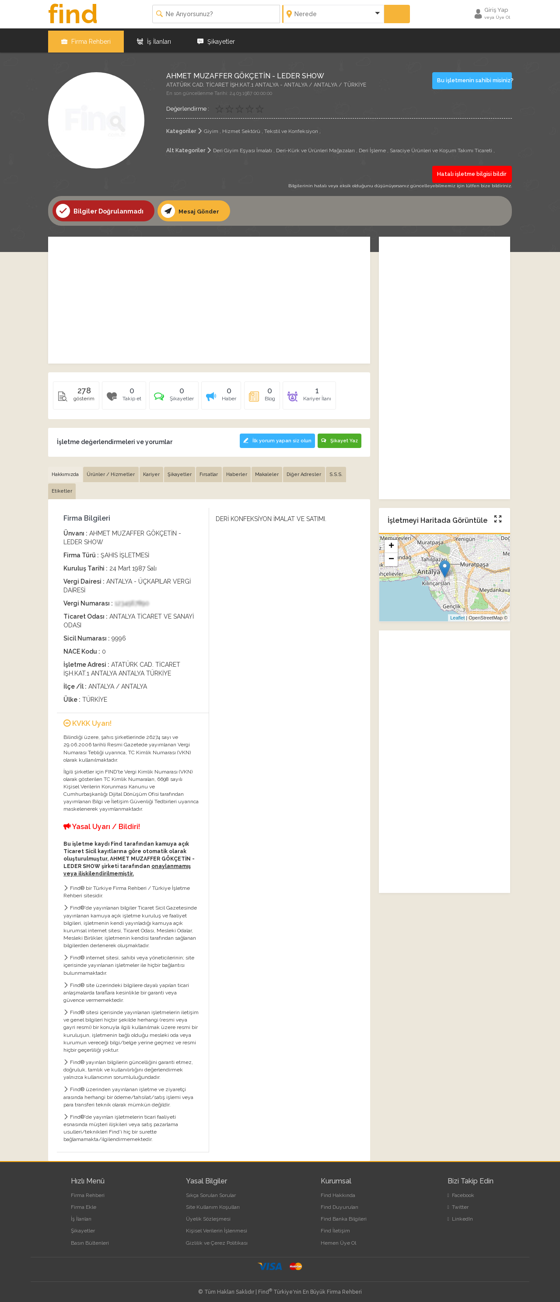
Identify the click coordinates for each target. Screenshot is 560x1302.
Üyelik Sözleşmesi (208, 1216)
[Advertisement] (209, 298)
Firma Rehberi (86, 39)
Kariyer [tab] (153, 472)
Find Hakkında (338, 1193)
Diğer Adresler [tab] (309, 472)
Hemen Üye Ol (338, 1240)
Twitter (458, 1204)
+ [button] (391, 544)
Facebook (461, 1193)
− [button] (391, 557)
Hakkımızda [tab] (65, 472)
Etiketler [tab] (62, 488)
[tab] (176, 396)
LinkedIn (460, 1216)
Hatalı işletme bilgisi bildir (472, 171)
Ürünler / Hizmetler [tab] (112, 472)
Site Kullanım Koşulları (213, 1204)
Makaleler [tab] (272, 472)
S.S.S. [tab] (342, 472)
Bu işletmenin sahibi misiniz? (474, 78)
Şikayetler (216, 39)
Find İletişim (335, 1228)
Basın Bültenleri (90, 1240)
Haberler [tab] (240, 472)
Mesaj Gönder (191, 209)
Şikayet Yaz (339, 438)
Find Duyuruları (339, 1204)
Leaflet (457, 615)
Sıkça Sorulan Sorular (211, 1193)
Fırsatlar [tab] (212, 472)
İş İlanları (154, 39)
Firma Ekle (83, 1204)
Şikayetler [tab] (182, 472)
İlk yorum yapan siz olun (274, 438)
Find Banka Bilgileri (344, 1216)
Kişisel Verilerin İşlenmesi (216, 1228)
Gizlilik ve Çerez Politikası (217, 1240)
